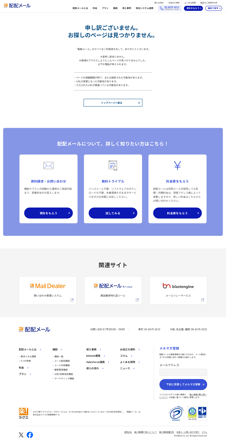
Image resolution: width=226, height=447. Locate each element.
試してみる (113, 213)
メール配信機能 (62, 361)
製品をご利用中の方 (208, 3)
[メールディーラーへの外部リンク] (48, 290)
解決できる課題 (28, 356)
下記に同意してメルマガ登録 (183, 384)
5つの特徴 (26, 361)
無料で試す (213, 8)
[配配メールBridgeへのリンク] (113, 290)
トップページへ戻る (111, 102)
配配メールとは (80, 8)
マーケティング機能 (64, 378)
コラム (124, 355)
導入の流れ (159, 3)
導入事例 (126, 8)
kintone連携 (93, 355)
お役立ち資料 (174, 3)
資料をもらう (193, 8)
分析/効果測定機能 (63, 374)
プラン (105, 8)
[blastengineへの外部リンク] (178, 290)
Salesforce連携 (95, 362)
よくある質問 (190, 3)
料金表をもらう (177, 213)
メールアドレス (169, 365)
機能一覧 (58, 356)
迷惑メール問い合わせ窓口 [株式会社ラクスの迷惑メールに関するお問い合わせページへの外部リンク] (188, 432)
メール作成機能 (62, 365)
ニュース (125, 368)
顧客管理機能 (61, 369)
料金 (95, 8)
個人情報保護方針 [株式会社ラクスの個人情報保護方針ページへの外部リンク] (166, 432)
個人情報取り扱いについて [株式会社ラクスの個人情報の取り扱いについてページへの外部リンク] (145, 432)
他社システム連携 (144, 8)
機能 (115, 8)
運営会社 (128, 432)
